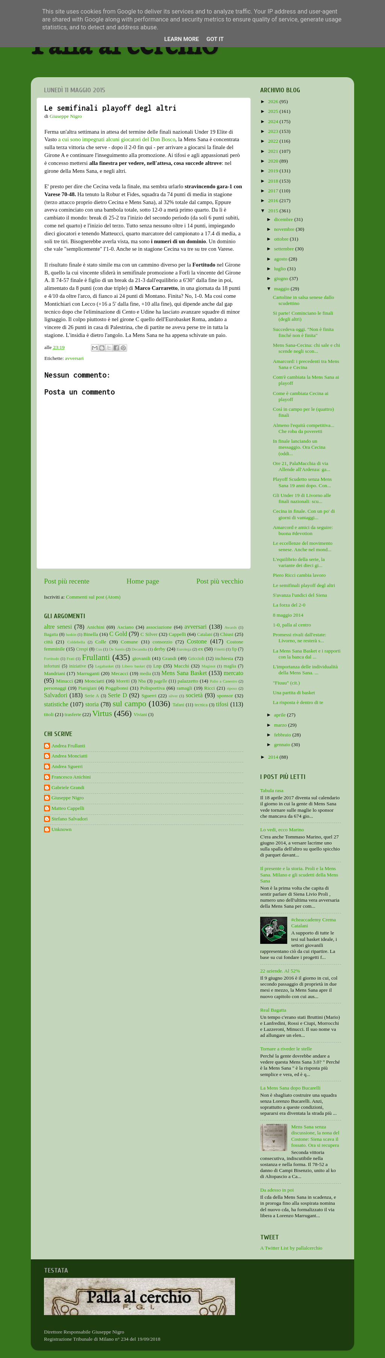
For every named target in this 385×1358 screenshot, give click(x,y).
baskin (71, 634)
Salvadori (55, 695)
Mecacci (119, 673)
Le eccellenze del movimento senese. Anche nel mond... (303, 546)
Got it (215, 39)
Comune (129, 642)
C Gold (118, 634)
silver (173, 695)
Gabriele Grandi (68, 787)
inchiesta (224, 658)
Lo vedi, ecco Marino (282, 829)
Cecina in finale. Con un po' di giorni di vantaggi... (304, 514)
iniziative (77, 666)
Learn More (181, 39)
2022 (273, 141)
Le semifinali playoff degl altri (304, 585)
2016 (273, 200)
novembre (285, 229)
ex (200, 649)
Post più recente (66, 581)
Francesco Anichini (71, 777)
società (194, 695)
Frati (70, 658)
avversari (74, 358)
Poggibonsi (116, 688)
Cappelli (177, 634)
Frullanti (96, 657)
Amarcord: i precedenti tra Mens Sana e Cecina (306, 364)
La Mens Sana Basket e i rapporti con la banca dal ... (307, 654)
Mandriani (54, 673)
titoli (49, 714)
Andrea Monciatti (70, 756)
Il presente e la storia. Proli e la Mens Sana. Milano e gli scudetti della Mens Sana (299, 874)
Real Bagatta (273, 1010)
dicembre (284, 219)
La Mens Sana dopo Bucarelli (290, 1088)
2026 (273, 101)
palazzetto (187, 681)
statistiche (56, 704)
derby (159, 649)
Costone (197, 641)
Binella (90, 634)
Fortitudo (51, 658)
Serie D (117, 695)
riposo (232, 688)
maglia (230, 666)
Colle (100, 642)
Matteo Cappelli (68, 808)
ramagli (184, 688)
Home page (143, 581)
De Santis (117, 649)
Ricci (209, 688)
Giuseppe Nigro (68, 797)
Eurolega (184, 649)
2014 (273, 757)
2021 (273, 151)
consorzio (162, 642)
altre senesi (58, 626)
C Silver (149, 634)
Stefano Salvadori (70, 819)
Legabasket (104, 666)
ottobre (282, 239)
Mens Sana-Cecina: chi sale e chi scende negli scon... (306, 348)
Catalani (204, 634)
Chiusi (226, 634)
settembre (284, 248)
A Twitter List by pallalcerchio (291, 1248)
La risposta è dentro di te (298, 702)
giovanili (141, 658)
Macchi (181, 666)
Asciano (125, 627)
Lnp (157, 666)
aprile (280, 715)
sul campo (129, 703)
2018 (273, 181)
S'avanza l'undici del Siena (300, 595)
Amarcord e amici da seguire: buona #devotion (303, 530)
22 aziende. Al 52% (280, 971)
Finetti (219, 649)
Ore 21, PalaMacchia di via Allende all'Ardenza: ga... (301, 466)
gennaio (282, 744)
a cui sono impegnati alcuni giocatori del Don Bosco (117, 139)
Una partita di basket (294, 692)
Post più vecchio (219, 581)
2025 (273, 111)
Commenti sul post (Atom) (93, 597)
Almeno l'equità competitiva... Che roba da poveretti (303, 428)
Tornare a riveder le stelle (286, 1049)
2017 (273, 191)
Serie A (92, 695)
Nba (142, 681)
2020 (273, 161)
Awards (230, 627)
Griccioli (196, 658)
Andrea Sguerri (67, 766)
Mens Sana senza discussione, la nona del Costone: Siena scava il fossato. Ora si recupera (315, 1136)
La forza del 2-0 (289, 605)
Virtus (102, 713)
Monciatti (95, 681)
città (48, 642)
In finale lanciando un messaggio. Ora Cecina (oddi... (299, 447)
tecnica (201, 704)
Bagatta (51, 634)
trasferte (73, 714)
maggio (282, 288)
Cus (99, 649)
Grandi (169, 658)
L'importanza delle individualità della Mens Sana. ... (305, 669)
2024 (273, 121)
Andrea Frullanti (68, 745)
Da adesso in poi (277, 1190)
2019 (273, 171)
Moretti (123, 681)
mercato (233, 673)
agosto (281, 259)
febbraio (283, 735)
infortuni (52, 666)
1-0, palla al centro (292, 625)
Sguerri (148, 695)
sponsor (225, 695)
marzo (281, 725)
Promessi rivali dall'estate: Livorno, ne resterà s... (299, 637)
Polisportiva (152, 688)
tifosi (222, 704)
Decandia (139, 649)
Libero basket (133, 666)
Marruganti (88, 673)
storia (92, 704)
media (145, 673)
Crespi (82, 649)
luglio (280, 268)
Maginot (208, 666)
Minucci (64, 681)
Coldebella (76, 642)
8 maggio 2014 (288, 615)
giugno (282, 278)
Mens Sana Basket (184, 673)
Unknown (61, 829)
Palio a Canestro (223, 681)
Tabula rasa (271, 790)
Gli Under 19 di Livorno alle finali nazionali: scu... (302, 498)
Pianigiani (87, 688)
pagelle (160, 681)
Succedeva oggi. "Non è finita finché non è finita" (303, 332)
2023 (273, 131)
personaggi (55, 688)
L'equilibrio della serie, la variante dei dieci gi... (299, 562)
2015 (273, 210)
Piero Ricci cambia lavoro (299, 575)
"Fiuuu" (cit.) (286, 683)
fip (234, 649)
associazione (159, 627)
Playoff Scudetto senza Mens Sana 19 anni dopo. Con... (302, 482)
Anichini (96, 627)
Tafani (178, 704)
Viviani (140, 714)
